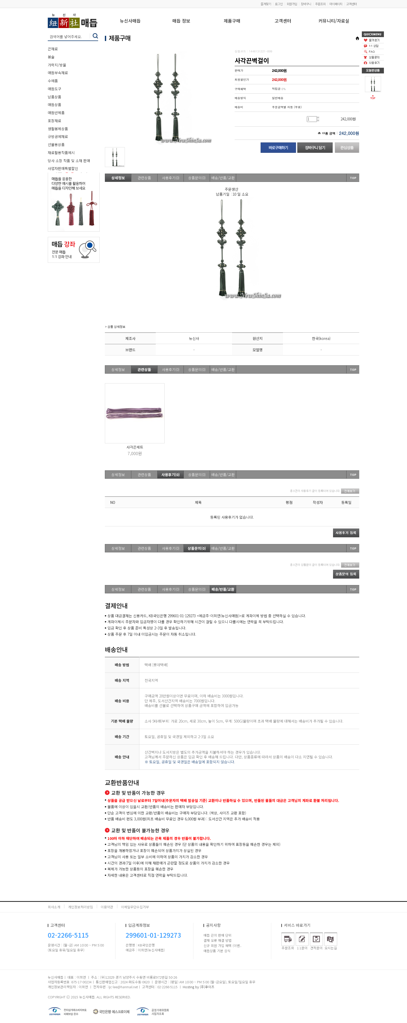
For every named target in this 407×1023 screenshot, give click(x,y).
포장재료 (54, 120)
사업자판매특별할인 (63, 168)
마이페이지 (335, 4)
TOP (353, 178)
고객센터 (351, 4)
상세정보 (118, 177)
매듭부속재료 (58, 72)
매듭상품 (54, 104)
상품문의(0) (197, 177)
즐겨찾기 (266, 4)
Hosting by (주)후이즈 (198, 986)
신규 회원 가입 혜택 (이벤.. (222, 945)
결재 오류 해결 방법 (218, 940)
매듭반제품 (56, 112)
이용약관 (107, 906)
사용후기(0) (170, 177)
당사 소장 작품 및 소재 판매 (69, 160)
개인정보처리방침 (80, 906)
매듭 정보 (181, 21)
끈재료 (53, 48)
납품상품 (54, 96)
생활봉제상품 (58, 128)
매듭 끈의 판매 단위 (218, 935)
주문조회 (320, 4)
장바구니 (306, 4)
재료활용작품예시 (61, 152)
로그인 (279, 4)
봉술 (51, 56)
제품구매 (232, 21)
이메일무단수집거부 (135, 906)
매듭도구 (54, 88)
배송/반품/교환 (223, 177)
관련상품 (144, 177)
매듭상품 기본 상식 (217, 950)
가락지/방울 (57, 64)
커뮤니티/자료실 (333, 21)
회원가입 (292, 4)
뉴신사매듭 (130, 21)
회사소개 (54, 906)
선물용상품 (56, 144)
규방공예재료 (58, 136)
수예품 (53, 80)
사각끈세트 (134, 447)
